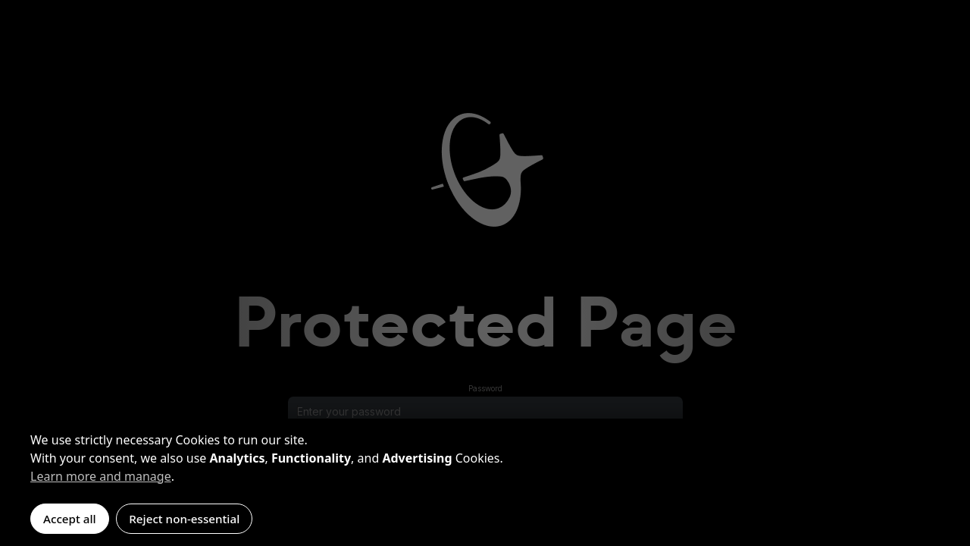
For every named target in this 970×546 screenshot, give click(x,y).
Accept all (69, 518)
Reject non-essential (184, 518)
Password (485, 388)
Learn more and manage (100, 476)
